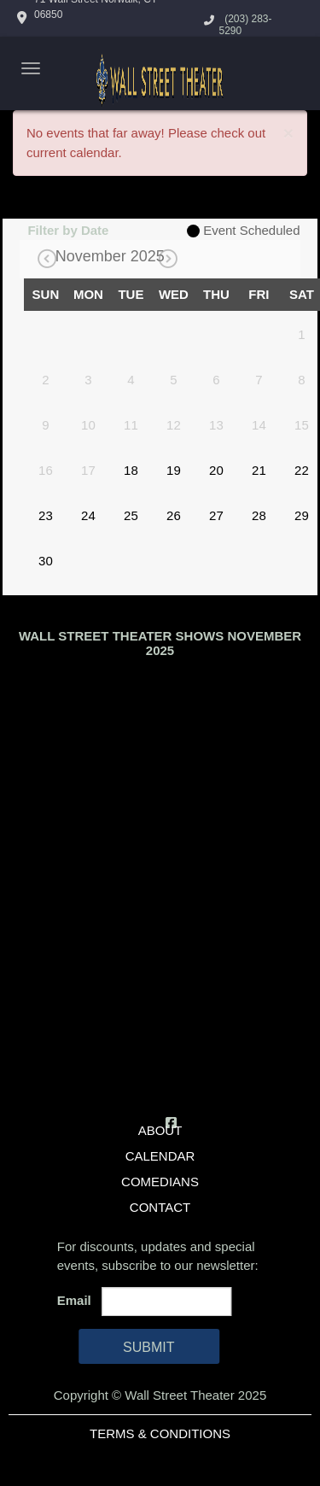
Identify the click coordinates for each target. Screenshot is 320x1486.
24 (88, 515)
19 (173, 470)
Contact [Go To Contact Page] (160, 1207)
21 (259, 470)
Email (77, 1300)
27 (216, 515)
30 (45, 560)
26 (173, 515)
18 (131, 470)
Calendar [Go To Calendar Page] (160, 1156)
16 (45, 470)
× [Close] (288, 133)
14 (259, 425)
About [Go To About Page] (160, 1130)
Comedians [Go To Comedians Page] (160, 1181)
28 (259, 515)
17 (88, 470)
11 (131, 425)
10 (88, 425)
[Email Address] (166, 1301)
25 (131, 515)
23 (45, 515)
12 (173, 425)
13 (216, 425)
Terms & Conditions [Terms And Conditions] (160, 1433)
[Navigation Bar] (31, 68)
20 (216, 470)
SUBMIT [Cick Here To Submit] (148, 1347)
